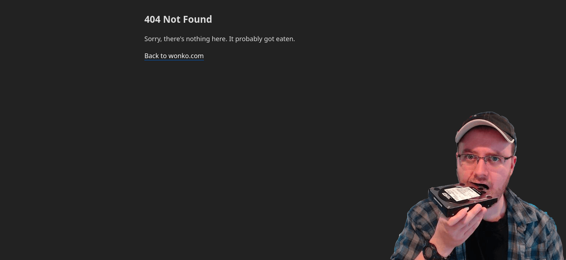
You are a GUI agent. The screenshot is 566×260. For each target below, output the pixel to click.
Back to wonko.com (174, 55)
